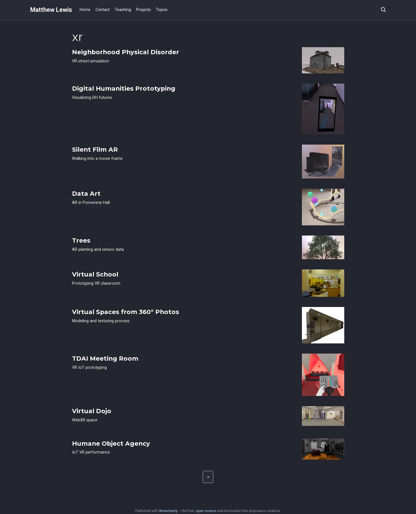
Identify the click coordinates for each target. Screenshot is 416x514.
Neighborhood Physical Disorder (125, 52)
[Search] (383, 10)
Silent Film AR (95, 149)
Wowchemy (168, 511)
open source (206, 511)
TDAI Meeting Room (105, 358)
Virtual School (95, 274)
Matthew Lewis (51, 9)
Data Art (86, 193)
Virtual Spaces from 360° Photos (125, 311)
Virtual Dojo (91, 411)
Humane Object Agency (111, 443)
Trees (81, 240)
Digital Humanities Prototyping (123, 88)
